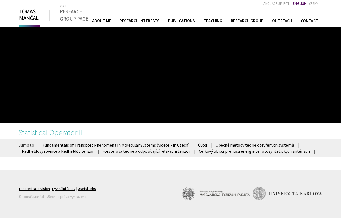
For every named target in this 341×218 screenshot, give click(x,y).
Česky (313, 3)
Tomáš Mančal (29, 16)
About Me (101, 20)
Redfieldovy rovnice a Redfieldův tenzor (58, 151)
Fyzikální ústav (63, 188)
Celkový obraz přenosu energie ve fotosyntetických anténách (254, 151)
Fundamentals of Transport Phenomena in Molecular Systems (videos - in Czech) (116, 145)
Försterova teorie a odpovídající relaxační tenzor (146, 151)
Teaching (213, 20)
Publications (181, 20)
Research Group (247, 20)
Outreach (282, 20)
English (299, 3)
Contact (309, 20)
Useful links (87, 188)
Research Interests (140, 20)
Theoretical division (34, 188)
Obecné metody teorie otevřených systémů (255, 145)
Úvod (202, 145)
